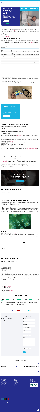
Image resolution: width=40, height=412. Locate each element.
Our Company (22, 3)
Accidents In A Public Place (4, 386)
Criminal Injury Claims (30, 1)
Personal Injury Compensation (4, 384)
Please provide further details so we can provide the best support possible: (30, 341)
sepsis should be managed (6, 289)
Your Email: (29, 322)
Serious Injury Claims (3, 383)
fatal (5, 147)
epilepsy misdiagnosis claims (8, 286)
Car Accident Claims (3, 380)
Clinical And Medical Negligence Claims (5, 387)
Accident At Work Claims (4, 385)
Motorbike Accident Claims (4, 382)
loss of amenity (31, 42)
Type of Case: (27, 331)
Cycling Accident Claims (3, 381)
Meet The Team (15, 381)
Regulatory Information (16, 382)
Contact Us (15, 383)
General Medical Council (19, 135)
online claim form (7, 36)
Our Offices (15, 380)
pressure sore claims (6, 285)
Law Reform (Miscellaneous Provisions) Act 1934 (31, 148)
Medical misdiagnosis (4, 161)
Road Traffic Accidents (3, 379)
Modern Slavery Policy (16, 387)
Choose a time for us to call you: (27, 328)
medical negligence (14, 30)
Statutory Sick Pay (11, 290)
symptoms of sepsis (5, 262)
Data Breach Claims (17, 3)
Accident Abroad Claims (3, 388)
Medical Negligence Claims (14, 1)
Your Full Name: (29, 319)
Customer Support (16, 384)
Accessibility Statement (16, 388)
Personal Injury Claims (7, 1)
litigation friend (11, 141)
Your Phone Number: (29, 325)
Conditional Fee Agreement (16, 233)
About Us (15, 379)
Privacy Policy (15, 386)
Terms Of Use (15, 385)
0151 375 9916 (7, 35)
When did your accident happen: (27, 335)
